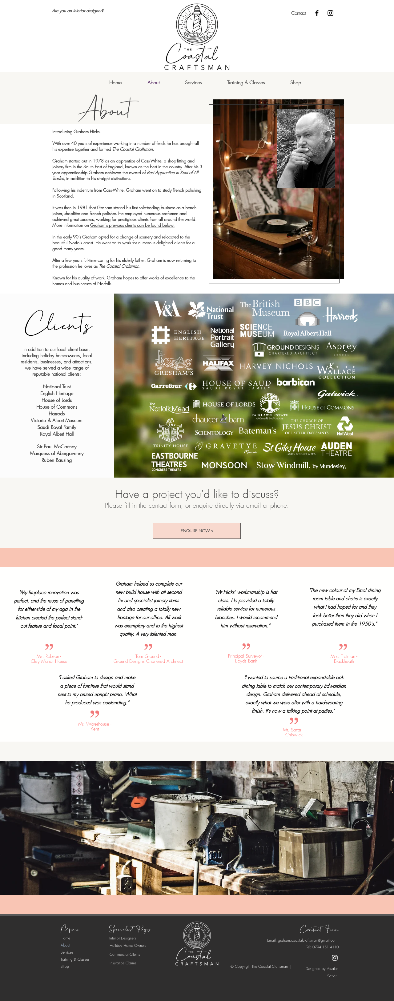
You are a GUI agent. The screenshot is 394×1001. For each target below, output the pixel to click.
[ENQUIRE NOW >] (197, 531)
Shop (65, 966)
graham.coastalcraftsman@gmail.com (307, 940)
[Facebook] (317, 13)
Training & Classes (75, 959)
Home (65, 938)
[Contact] (298, 13)
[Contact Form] (319, 930)
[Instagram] (330, 13)
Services (67, 952)
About (65, 945)
